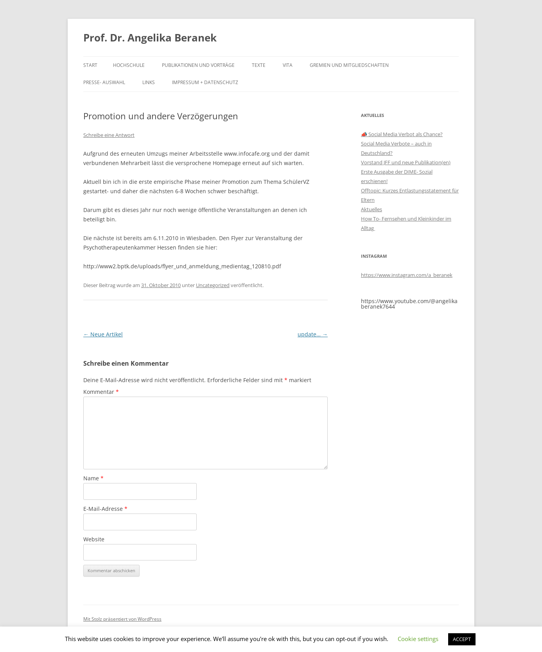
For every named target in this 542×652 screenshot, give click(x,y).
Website (93, 539)
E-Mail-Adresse (105, 508)
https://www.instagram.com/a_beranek (406, 274)
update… (313, 334)
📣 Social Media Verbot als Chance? (402, 134)
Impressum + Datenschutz (205, 82)
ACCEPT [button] (462, 639)
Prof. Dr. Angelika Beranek (150, 38)
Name (93, 478)
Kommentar (101, 391)
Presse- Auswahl (104, 82)
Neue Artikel (103, 334)
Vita (288, 65)
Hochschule (129, 65)
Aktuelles (371, 209)
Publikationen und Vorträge (198, 65)
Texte (259, 65)
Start (90, 65)
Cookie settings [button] (418, 639)
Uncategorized (213, 285)
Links (148, 82)
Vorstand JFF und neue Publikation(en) (405, 162)
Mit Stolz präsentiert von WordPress (122, 619)
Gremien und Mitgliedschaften (349, 65)
